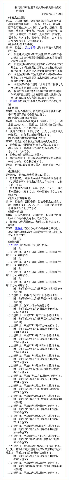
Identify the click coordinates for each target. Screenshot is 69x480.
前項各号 (15, 101)
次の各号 (30, 47)
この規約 (13, 244)
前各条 (19, 228)
